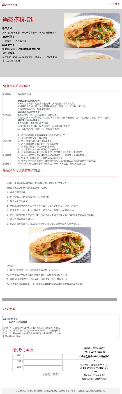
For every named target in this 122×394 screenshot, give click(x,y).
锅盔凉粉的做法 (10, 319)
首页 (117, 3)
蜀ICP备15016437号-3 (57, 391)
